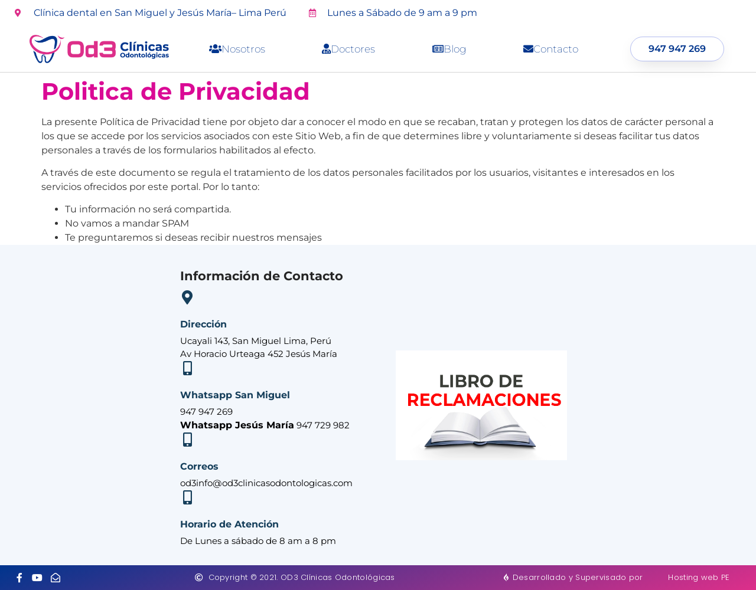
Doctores (348, 49)
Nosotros (237, 49)
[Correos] (187, 439)
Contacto (550, 49)
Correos (199, 466)
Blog (449, 49)
